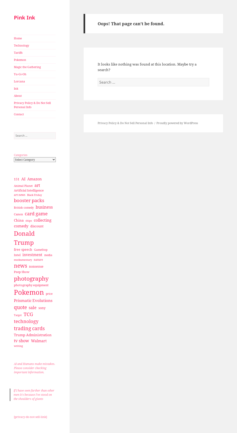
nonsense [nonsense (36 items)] (36, 266)
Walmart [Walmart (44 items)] (39, 340)
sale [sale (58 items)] (33, 307)
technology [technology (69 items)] (26, 321)
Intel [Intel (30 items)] (17, 255)
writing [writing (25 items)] (18, 346)
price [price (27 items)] (49, 294)
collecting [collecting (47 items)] (42, 220)
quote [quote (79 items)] (20, 307)
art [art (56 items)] (37, 185)
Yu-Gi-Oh (20, 74)
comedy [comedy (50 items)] (21, 226)
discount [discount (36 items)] (37, 226)
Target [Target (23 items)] (18, 315)
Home (18, 38)
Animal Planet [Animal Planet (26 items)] (23, 186)
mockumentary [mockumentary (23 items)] (23, 259)
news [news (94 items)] (20, 265)
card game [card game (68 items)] (36, 213)
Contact (19, 114)
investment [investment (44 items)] (32, 254)
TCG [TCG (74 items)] (28, 314)
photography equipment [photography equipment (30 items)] (31, 285)
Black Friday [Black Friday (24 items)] (34, 195)
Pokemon (20, 60)
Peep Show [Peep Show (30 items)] (21, 272)
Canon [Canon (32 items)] (18, 214)
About (18, 96)
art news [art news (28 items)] (19, 195)
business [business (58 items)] (44, 207)
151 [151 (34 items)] (16, 179)
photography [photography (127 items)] (31, 278)
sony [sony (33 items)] (42, 308)
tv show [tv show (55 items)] (21, 340)
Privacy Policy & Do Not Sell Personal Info (32, 105)
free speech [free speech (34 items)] (23, 249)
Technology (21, 45)
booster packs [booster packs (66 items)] (29, 200)
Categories (20, 155)
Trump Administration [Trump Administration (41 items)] (33, 334)
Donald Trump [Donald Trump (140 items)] (24, 238)
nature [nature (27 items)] (38, 260)
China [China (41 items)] (19, 220)
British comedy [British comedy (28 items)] (24, 208)
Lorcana (19, 81)
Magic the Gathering (27, 67)
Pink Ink (24, 17)
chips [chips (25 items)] (28, 220)
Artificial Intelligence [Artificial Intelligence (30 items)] (29, 190)
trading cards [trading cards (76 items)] (29, 328)
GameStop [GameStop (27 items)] (40, 250)
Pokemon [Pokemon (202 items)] (29, 292)
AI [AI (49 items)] (23, 179)
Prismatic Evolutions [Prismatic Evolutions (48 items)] (33, 300)
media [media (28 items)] (48, 255)
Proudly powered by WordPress (177, 123)
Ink (16, 89)
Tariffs (18, 53)
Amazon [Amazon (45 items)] (34, 179)
